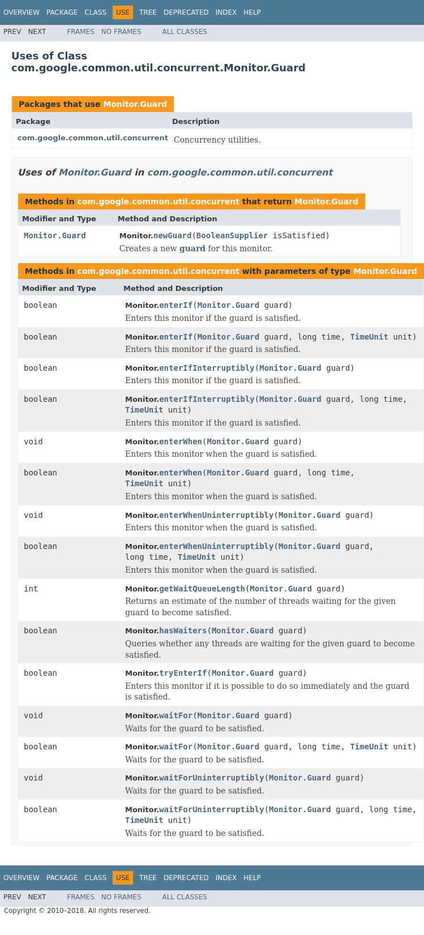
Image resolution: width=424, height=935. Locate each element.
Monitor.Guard (135, 104)
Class (95, 12)
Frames (81, 32)
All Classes (184, 32)
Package (62, 12)
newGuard (172, 235)
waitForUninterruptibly (211, 777)
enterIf (175, 305)
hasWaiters (183, 630)
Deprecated (186, 12)
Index (226, 12)
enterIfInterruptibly (207, 367)
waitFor (175, 715)
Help (252, 12)
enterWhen (180, 441)
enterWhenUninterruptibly (216, 515)
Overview (21, 12)
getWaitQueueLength (202, 588)
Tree (148, 12)
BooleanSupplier (232, 235)
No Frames (121, 32)
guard (192, 248)
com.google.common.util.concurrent (93, 138)
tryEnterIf (183, 672)
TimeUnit (369, 336)
